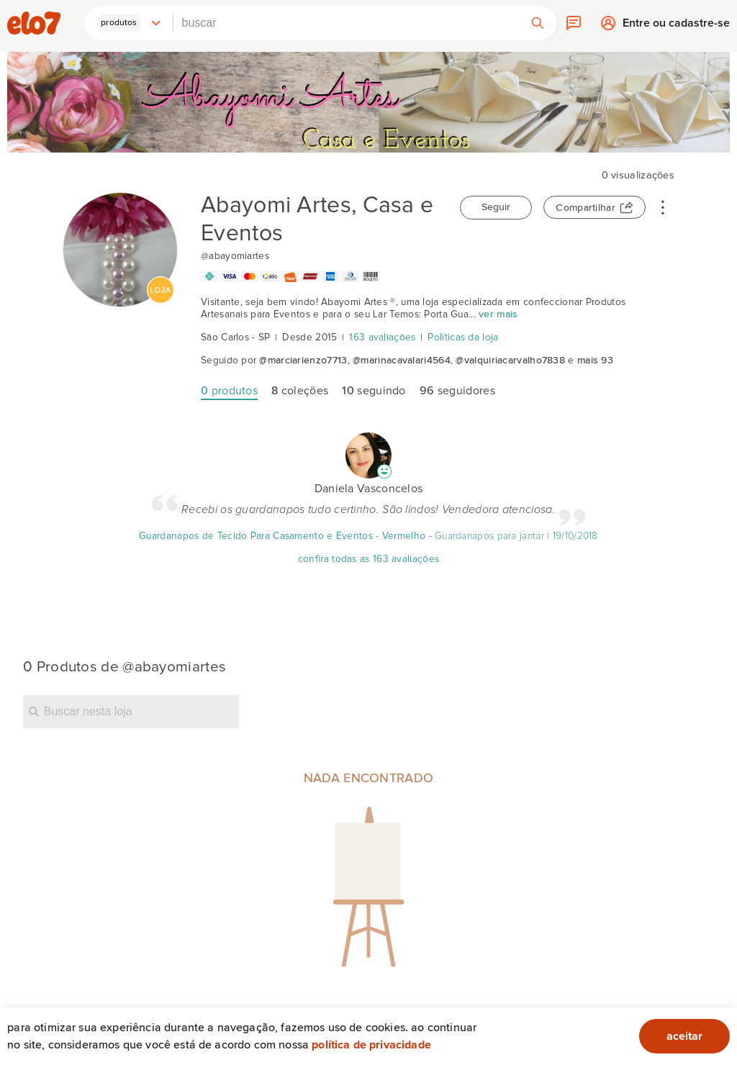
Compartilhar (585, 208)
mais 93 (595, 360)
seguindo (373, 390)
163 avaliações (382, 337)
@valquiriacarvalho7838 (510, 360)
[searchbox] (346, 23)
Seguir (495, 207)
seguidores (457, 390)
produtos (229, 390)
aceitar (684, 1036)
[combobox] (346, 23)
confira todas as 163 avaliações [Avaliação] (368, 559)
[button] (129, 23)
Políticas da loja (463, 337)
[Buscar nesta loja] (131, 711)
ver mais (498, 314)
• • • (663, 206)
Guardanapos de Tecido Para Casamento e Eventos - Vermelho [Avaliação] (282, 536)
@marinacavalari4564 (402, 360)
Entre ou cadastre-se (676, 26)
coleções (299, 390)
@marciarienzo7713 (303, 360)
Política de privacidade (371, 1045)
